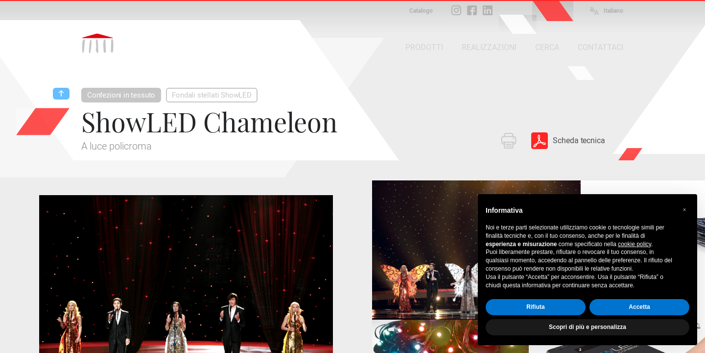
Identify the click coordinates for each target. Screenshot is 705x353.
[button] (684, 210)
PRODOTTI (424, 47)
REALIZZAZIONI (489, 47)
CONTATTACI (600, 47)
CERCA (547, 47)
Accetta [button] (639, 306)
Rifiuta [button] (535, 306)
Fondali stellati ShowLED (212, 95)
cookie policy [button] (634, 244)
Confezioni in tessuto (121, 95)
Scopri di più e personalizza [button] (587, 327)
